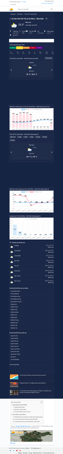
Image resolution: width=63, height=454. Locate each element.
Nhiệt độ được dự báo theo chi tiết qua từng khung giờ (29, 417)
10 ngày (38, 137)
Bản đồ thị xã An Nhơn (20, 409)
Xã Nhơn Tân (14, 325)
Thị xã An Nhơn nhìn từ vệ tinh (22, 411)
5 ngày (25, 137)
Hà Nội (24, 2)
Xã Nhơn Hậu (14, 309)
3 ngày (19, 137)
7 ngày (31, 137)
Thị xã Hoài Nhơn (15, 359)
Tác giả (30, 453)
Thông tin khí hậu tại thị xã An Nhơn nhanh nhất (27, 421)
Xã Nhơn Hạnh (14, 307)
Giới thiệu (25, 453)
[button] (11, 70)
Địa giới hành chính (20, 407)
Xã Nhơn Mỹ (14, 317)
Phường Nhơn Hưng (16, 299)
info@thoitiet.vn (36, 448)
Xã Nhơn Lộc (14, 315)
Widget (20, 453)
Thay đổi (13, 4)
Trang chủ (13, 14)
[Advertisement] (31, 92)
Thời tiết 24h (48, 58)
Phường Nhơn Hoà (15, 296)
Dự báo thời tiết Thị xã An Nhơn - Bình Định (28, 19)
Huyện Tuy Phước (15, 349)
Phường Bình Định (15, 291)
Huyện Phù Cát (14, 341)
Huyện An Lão (14, 335)
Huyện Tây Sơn (14, 346)
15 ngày (44, 137)
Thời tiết (27, 448)
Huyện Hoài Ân (14, 338)
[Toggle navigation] (51, 9)
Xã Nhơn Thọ (14, 328)
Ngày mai (12, 137)
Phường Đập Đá (15, 293)
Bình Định (20, 14)
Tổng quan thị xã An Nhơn (19, 405)
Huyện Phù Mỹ (14, 343)
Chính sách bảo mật (49, 453)
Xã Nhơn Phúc (14, 322)
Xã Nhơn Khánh (15, 312)
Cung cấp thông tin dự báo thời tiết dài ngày (26, 419)
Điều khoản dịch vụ (38, 453)
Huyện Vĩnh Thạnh (15, 354)
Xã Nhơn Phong (15, 320)
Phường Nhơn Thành (16, 301)
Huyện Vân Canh (15, 351)
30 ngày (12, 140)
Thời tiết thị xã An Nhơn (19, 414)
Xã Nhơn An (14, 304)
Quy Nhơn (13, 357)
